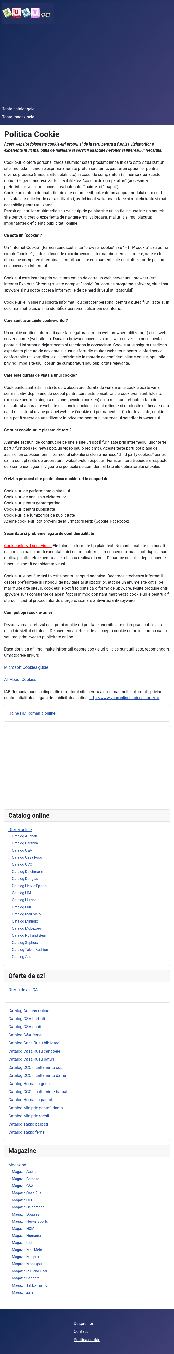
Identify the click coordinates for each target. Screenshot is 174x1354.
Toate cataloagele (18, 108)
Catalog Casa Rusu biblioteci (34, 1043)
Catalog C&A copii (24, 1026)
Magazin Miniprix (25, 1257)
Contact (81, 1331)
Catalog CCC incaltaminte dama (37, 1075)
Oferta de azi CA (23, 989)
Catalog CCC (22, 864)
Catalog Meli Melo (26, 914)
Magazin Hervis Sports (30, 1221)
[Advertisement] (87, 64)
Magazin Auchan (25, 1172)
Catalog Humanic (25, 900)
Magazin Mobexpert (28, 1264)
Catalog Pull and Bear (29, 935)
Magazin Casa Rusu (27, 1193)
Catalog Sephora (25, 943)
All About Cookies (20, 679)
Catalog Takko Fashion (30, 950)
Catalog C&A (22, 850)
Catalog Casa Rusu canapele (34, 1051)
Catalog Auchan (24, 836)
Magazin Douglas (25, 1214)
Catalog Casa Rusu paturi (31, 1059)
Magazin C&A (22, 1186)
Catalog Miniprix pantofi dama (35, 1108)
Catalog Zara (22, 957)
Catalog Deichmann (27, 872)
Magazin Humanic (26, 1236)
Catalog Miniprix (25, 921)
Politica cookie (87, 1339)
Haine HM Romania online (32, 713)
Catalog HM (21, 893)
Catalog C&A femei (25, 1035)
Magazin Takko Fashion (30, 1285)
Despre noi (83, 1323)
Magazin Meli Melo (27, 1250)
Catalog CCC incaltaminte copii (36, 1067)
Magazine (17, 1165)
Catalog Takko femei (27, 1132)
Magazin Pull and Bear (29, 1271)
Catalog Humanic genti (29, 1083)
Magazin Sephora (25, 1278)
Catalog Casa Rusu (27, 857)
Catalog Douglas (25, 879)
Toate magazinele (18, 117)
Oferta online (20, 829)
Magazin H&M (23, 1228)
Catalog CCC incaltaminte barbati (38, 1091)
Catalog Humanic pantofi (30, 1099)
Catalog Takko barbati (28, 1124)
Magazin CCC (22, 1200)
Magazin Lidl (22, 1243)
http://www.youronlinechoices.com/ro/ (124, 697)
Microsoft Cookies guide (26, 667)
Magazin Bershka (25, 1179)
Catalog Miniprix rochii (28, 1116)
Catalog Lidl (21, 907)
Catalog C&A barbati (26, 1018)
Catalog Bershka (25, 843)
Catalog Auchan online (28, 1010)
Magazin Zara (23, 1292)
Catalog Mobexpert (27, 928)
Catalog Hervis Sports (29, 886)
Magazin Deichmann (28, 1207)
